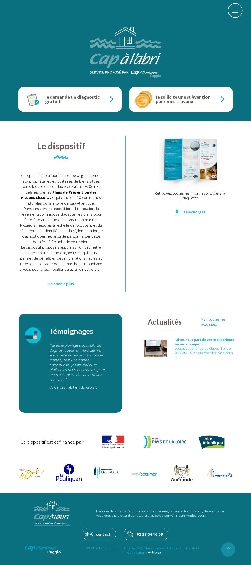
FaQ (139, 548)
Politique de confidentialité (182, 548)
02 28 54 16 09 (150, 534)
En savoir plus (61, 283)
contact (103, 534)
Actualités (130, 548)
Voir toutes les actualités (213, 322)
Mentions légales (154, 548)
